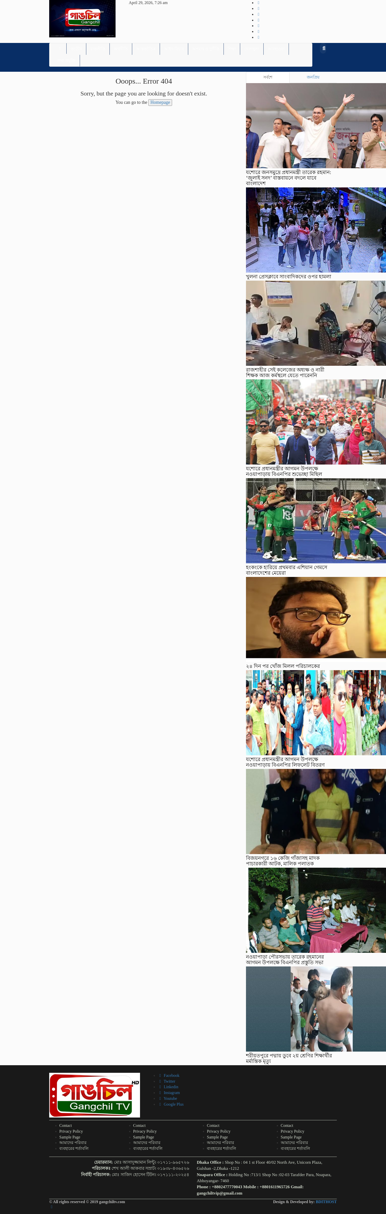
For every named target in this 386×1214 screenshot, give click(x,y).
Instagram (169, 1092)
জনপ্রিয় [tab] (313, 77)
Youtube (167, 1098)
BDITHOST (326, 1202)
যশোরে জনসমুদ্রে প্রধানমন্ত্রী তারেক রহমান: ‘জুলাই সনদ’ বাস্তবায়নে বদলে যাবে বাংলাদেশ (288, 177)
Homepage (160, 102)
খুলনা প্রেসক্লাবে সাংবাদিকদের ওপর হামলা (288, 276)
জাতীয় (76, 49)
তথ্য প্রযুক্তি (66, 60)
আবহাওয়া (276, 49)
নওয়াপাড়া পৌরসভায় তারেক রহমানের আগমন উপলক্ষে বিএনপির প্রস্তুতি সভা (285, 959)
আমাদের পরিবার (73, 1142)
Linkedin (168, 1087)
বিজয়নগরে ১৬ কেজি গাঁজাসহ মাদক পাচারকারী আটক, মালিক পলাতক (283, 860)
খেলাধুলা (251, 49)
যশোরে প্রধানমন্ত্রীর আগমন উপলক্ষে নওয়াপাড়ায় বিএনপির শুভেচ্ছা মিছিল (284, 471)
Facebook (168, 1075)
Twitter (166, 1081)
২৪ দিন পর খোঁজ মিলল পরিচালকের (283, 666)
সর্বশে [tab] (267, 77)
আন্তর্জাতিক (146, 49)
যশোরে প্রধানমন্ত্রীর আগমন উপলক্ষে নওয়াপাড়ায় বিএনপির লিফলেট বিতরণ (285, 762)
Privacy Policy (71, 1131)
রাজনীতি (97, 49)
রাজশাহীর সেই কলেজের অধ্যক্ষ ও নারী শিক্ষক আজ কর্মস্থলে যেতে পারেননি (285, 372)
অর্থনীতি (121, 49)
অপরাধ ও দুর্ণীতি (205, 49)
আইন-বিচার (174, 49)
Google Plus (171, 1104)
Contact (65, 1125)
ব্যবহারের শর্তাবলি (74, 1148)
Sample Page (69, 1137)
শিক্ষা (232, 49)
